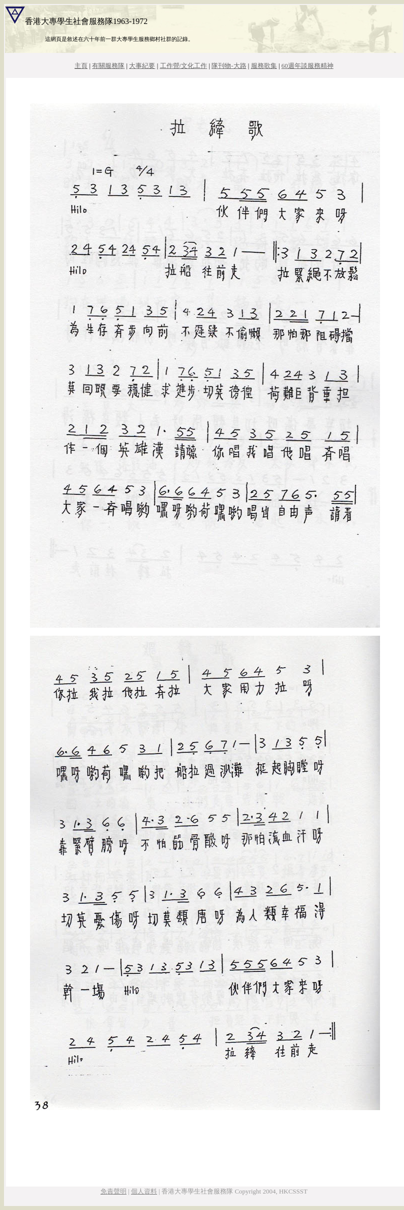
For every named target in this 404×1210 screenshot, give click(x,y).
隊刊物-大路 (229, 65)
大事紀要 (142, 65)
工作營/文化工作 (184, 65)
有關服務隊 (108, 65)
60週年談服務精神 (308, 65)
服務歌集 (264, 65)
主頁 (81, 65)
